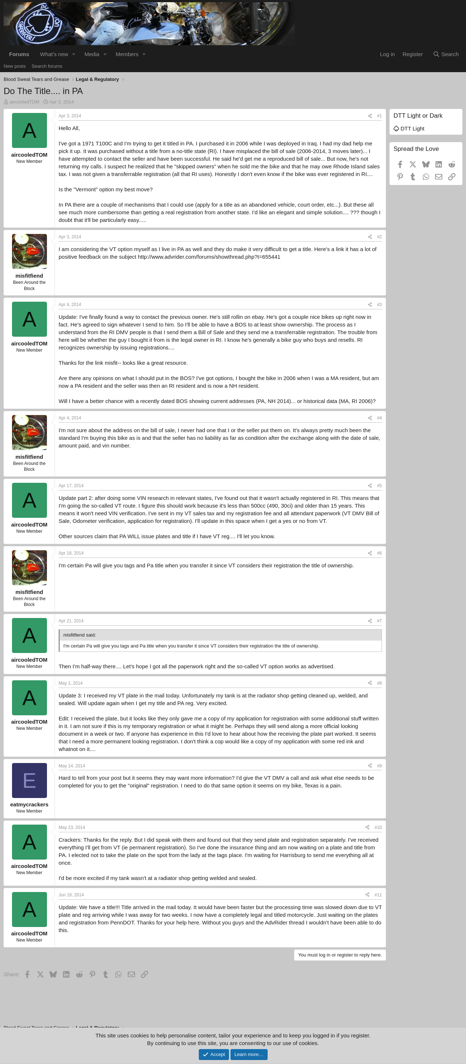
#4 (379, 417)
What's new (54, 54)
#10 (378, 827)
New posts (15, 66)
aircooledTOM (24, 102)
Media (91, 54)
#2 (379, 236)
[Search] (445, 54)
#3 (379, 304)
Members (127, 54)
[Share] (370, 116)
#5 (379, 485)
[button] (74, 54)
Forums (19, 54)
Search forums (47, 66)
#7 (379, 620)
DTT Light (409, 128)
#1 (379, 115)
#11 (378, 894)
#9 (379, 765)
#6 (379, 553)
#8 (379, 683)
